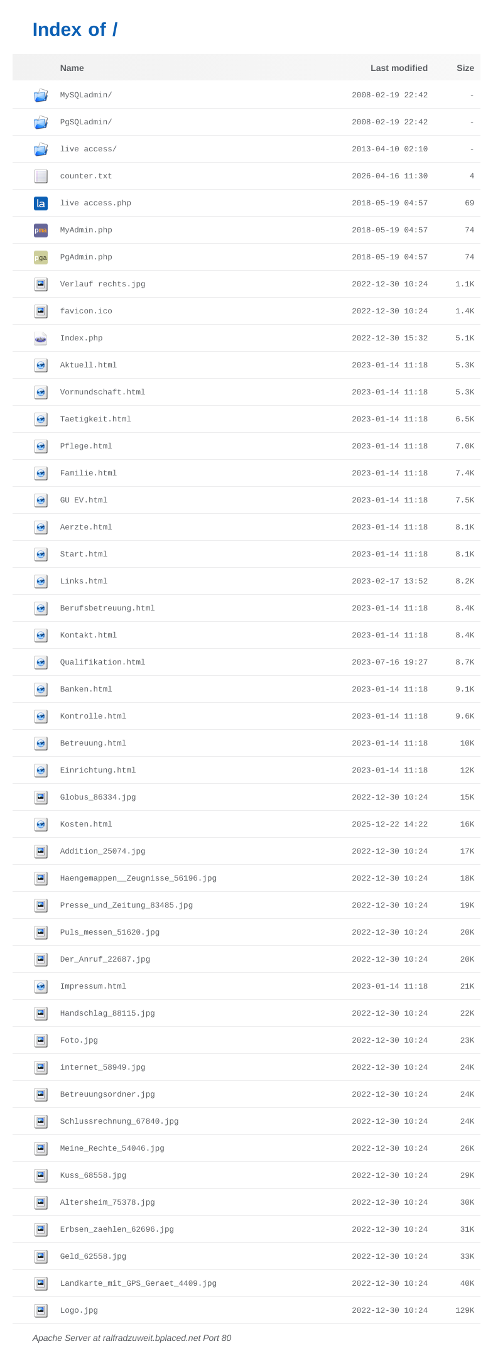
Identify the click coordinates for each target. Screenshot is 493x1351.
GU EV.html (84, 500)
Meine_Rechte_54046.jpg (112, 1148)
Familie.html (88, 473)
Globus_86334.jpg (98, 797)
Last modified (399, 68)
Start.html (84, 554)
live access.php (95, 203)
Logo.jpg (79, 1310)
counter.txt (86, 176)
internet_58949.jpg (103, 1067)
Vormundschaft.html (103, 392)
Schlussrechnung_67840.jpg (119, 1121)
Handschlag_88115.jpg (107, 1013)
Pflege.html (86, 446)
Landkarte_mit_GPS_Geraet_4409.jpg (138, 1283)
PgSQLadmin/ (86, 122)
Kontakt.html (88, 635)
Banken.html (86, 689)
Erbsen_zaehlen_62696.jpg (117, 1229)
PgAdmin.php (86, 257)
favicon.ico (86, 311)
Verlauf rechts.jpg (103, 284)
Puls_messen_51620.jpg (110, 932)
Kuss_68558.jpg (93, 1175)
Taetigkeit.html (95, 419)
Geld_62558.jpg (93, 1256)
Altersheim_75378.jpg (107, 1202)
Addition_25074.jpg (103, 851)
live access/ (88, 149)
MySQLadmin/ (86, 95)
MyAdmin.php (86, 230)
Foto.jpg (79, 1040)
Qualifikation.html (103, 662)
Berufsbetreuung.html (107, 608)
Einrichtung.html (98, 770)
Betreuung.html (93, 743)
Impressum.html (93, 986)
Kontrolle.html (93, 716)
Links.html (84, 581)
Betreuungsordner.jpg (107, 1094)
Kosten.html (86, 824)
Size (465, 68)
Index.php (81, 338)
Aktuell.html (88, 365)
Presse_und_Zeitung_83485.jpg (126, 905)
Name (72, 68)
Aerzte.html (86, 527)
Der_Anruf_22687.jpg (105, 959)
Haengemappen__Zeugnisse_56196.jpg (138, 878)
